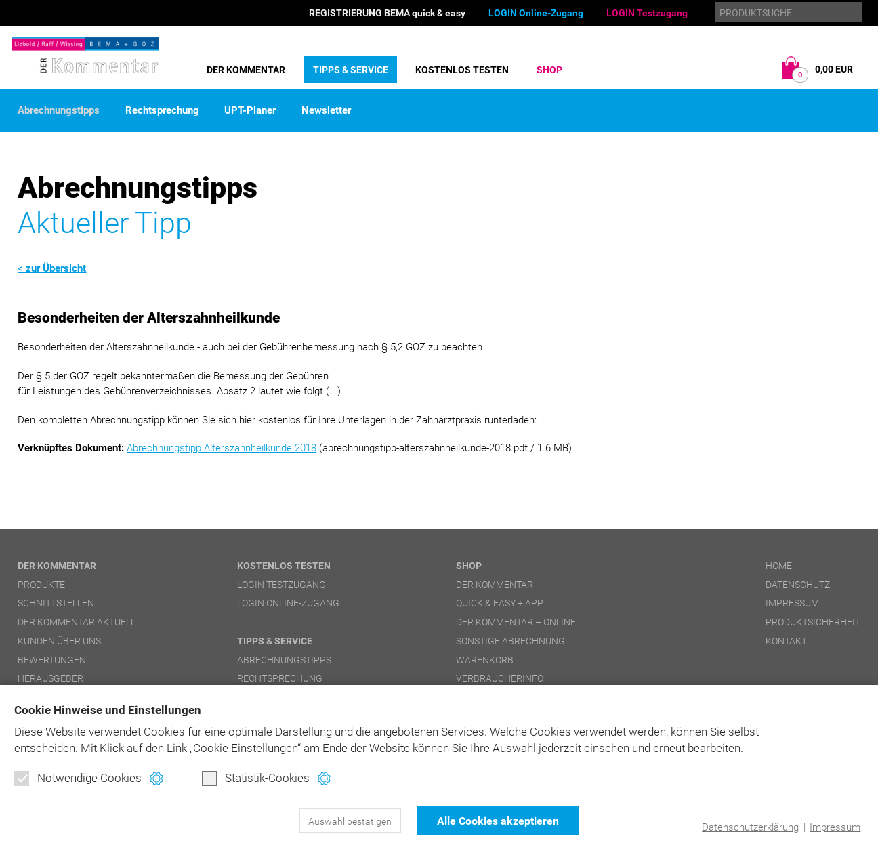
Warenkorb (485, 660)
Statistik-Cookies (256, 778)
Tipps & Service (350, 69)
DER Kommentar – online (516, 622)
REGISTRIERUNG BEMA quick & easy (387, 12)
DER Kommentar (246, 69)
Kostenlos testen (462, 69)
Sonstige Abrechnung (510, 641)
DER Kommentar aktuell (76, 622)
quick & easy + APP (499, 603)
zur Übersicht (56, 268)
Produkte (41, 584)
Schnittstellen (56, 603)
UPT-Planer (250, 111)
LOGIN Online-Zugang (535, 12)
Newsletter (326, 111)
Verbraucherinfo (499, 678)
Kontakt (786, 641)
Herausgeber (50, 678)
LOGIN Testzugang (647, 12)
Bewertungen (52, 660)
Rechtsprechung (162, 111)
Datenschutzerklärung (750, 827)
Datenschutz (798, 584)
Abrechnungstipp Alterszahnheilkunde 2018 (221, 448)
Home (779, 565)
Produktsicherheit (813, 622)
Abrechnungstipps (59, 111)
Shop (549, 69)
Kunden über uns (59, 641)
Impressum (835, 827)
